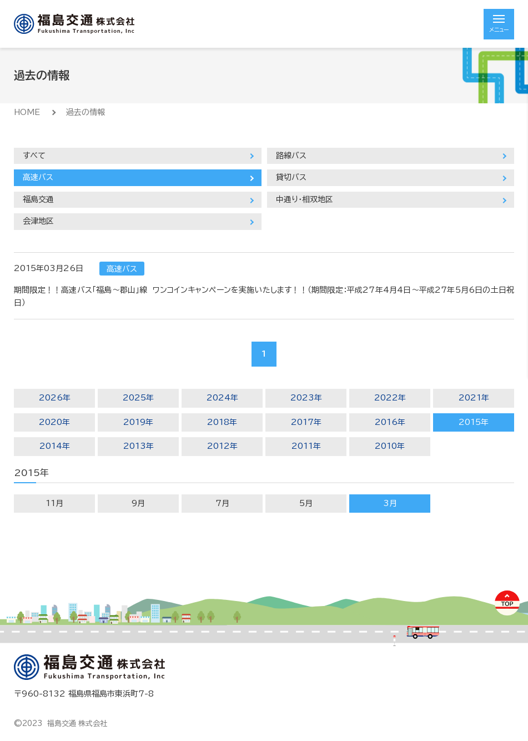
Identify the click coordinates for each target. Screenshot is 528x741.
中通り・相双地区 (304, 199)
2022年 (390, 398)
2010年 (390, 446)
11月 (54, 503)
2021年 (474, 398)
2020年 (54, 422)
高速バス (38, 177)
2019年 (138, 422)
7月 (222, 503)
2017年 (306, 422)
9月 (138, 503)
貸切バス (291, 177)
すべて (34, 155)
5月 (306, 503)
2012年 (222, 446)
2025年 (138, 398)
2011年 (306, 446)
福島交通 (38, 199)
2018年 (222, 422)
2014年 (54, 446)
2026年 (55, 398)
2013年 (138, 446)
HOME (27, 112)
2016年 (390, 422)
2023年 (306, 398)
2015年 (474, 422)
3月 (390, 503)
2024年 (222, 398)
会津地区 (38, 221)
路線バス (291, 155)
